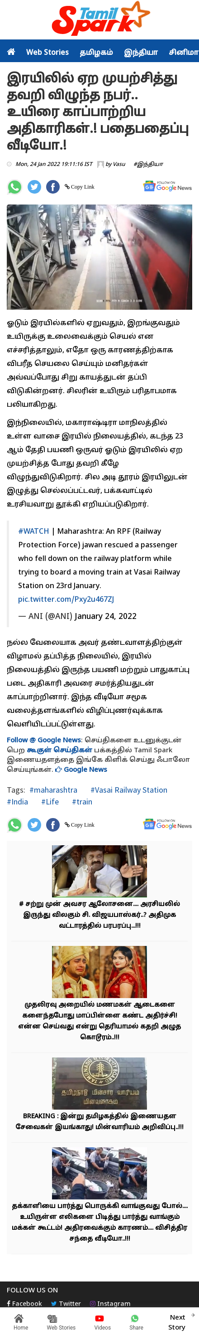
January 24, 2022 (106, 617)
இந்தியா (141, 53)
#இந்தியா (148, 164)
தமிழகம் (96, 53)
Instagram (110, 1304)
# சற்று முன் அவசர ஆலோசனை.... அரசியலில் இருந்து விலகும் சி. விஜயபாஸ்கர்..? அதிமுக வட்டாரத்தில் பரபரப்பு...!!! (99, 915)
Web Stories (47, 53)
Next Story (176, 1321)
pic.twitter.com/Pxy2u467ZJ (66, 599)
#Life (49, 801)
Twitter (66, 1304)
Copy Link (82, 187)
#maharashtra (53, 789)
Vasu (119, 164)
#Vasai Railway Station (128, 789)
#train (81, 801)
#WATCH (33, 531)
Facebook (24, 1304)
